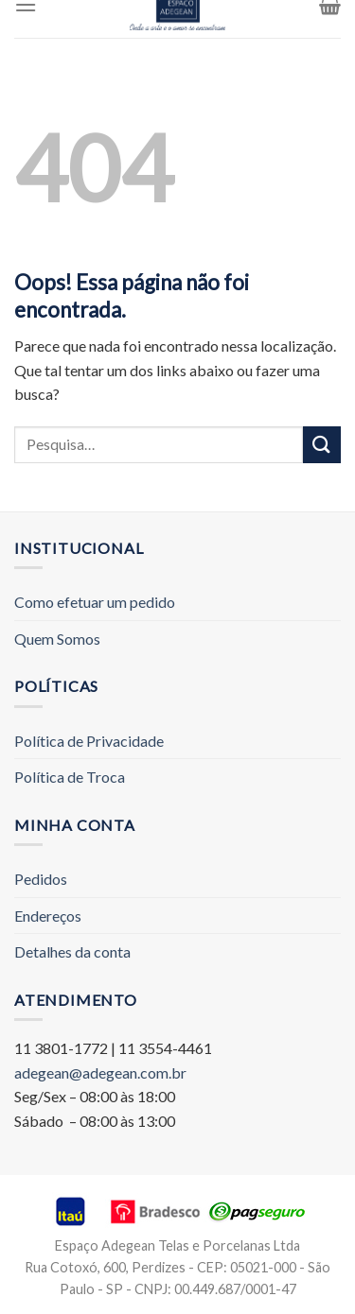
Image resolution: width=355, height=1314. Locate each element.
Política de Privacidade (89, 741)
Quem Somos (57, 639)
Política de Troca (69, 777)
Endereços (47, 916)
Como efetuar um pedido (94, 602)
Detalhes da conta (72, 951)
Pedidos (40, 879)
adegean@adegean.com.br (100, 1072)
